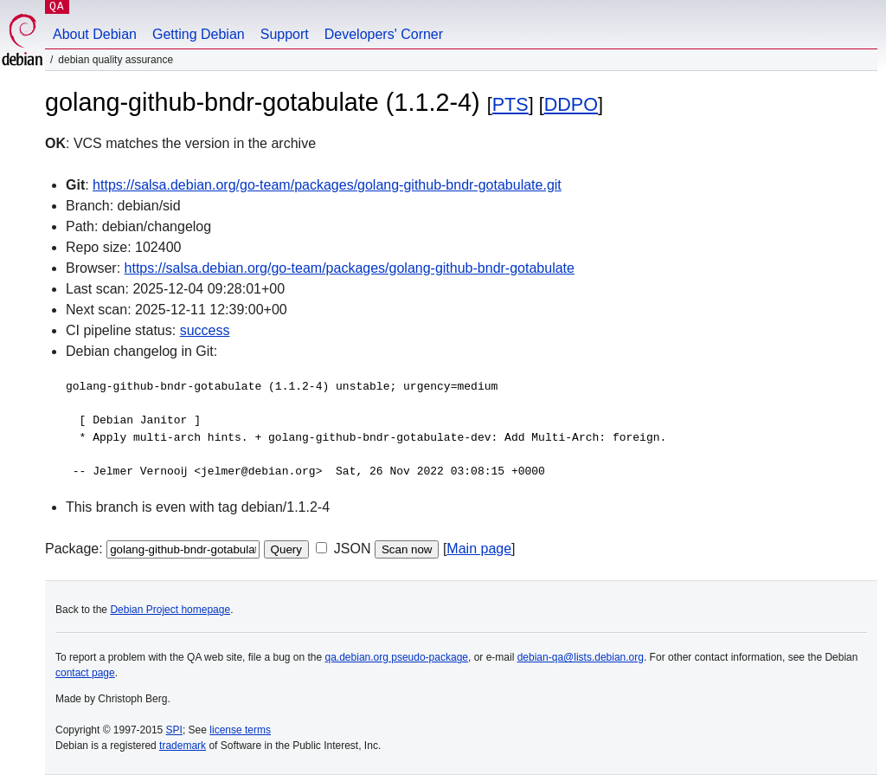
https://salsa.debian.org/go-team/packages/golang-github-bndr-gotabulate (350, 268)
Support (284, 34)
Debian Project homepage (170, 610)
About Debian (95, 34)
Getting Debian (198, 34)
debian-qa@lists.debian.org (580, 657)
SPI (174, 730)
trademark (182, 745)
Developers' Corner (383, 34)
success (205, 330)
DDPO (571, 104)
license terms (240, 730)
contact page (85, 673)
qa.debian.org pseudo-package (396, 657)
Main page (478, 548)
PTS (510, 104)
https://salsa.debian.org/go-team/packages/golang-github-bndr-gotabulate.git (327, 185)
